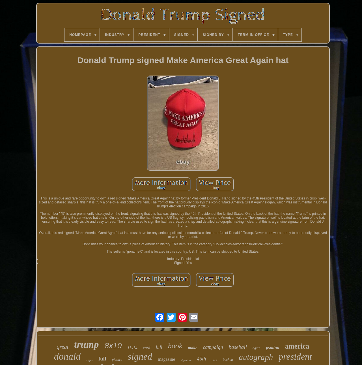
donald (67, 356)
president (295, 356)
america (297, 346)
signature (186, 360)
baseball (238, 347)
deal (214, 360)
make (192, 347)
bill (159, 347)
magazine (166, 359)
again (256, 348)
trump (86, 344)
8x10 (113, 345)
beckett (228, 359)
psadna (272, 347)
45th (201, 359)
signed (140, 356)
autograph (256, 357)
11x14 (132, 347)
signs (89, 360)
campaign (213, 347)
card (146, 348)
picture (117, 359)
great (62, 347)
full (102, 359)
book (175, 346)
